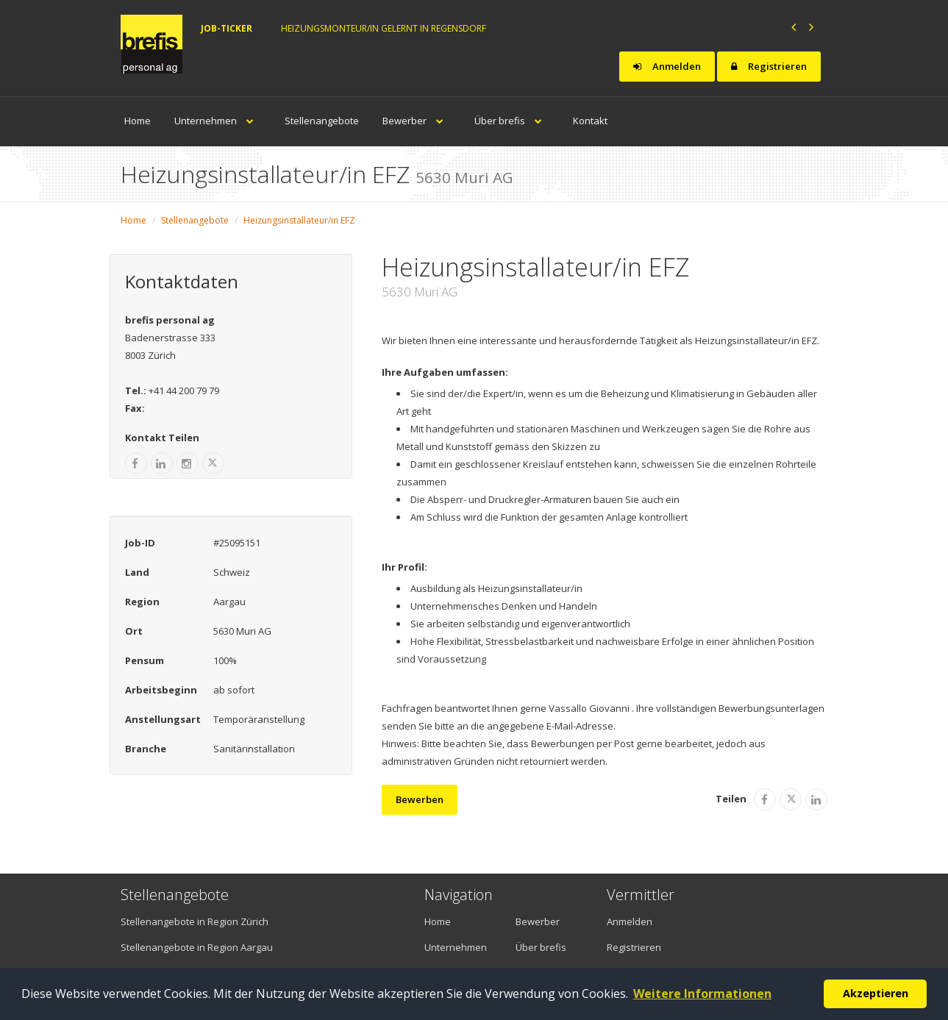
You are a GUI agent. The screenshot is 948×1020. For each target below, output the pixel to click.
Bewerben (419, 799)
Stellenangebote (322, 120)
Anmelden (667, 66)
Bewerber (416, 120)
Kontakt (590, 120)
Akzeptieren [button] (875, 993)
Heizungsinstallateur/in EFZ (299, 220)
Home (137, 120)
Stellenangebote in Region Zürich (194, 921)
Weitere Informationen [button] (702, 993)
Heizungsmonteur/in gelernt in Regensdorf (383, 28)
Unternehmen (217, 120)
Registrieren (769, 66)
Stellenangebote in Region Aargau (197, 947)
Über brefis (511, 120)
